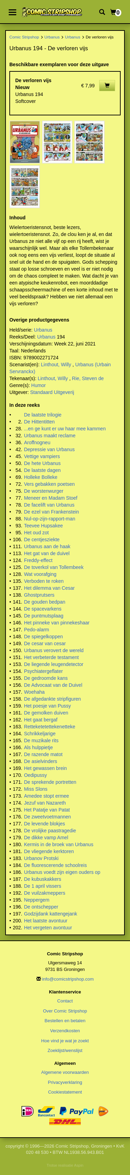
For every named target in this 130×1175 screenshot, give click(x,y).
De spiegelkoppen (43, 636)
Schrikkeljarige (39, 733)
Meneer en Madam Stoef (50, 498)
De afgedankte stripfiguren (52, 699)
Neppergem (36, 900)
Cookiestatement (65, 1092)
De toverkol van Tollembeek (54, 567)
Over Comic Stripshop (65, 1011)
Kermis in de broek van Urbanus (58, 844)
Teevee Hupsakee (43, 525)
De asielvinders (40, 761)
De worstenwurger (43, 491)
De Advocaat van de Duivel (53, 685)
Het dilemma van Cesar (49, 588)
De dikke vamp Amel (46, 837)
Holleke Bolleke (41, 477)
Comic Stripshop (24, 37)
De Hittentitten (39, 421)
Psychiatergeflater (43, 671)
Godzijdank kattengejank (50, 914)
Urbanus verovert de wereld (54, 650)
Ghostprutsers (39, 595)
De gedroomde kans (46, 678)
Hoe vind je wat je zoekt (65, 1040)
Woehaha (34, 692)
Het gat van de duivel (47, 553)
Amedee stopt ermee (46, 796)
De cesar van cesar (45, 643)
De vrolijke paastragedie (50, 830)
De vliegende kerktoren (49, 851)
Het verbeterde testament (51, 657)
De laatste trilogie (42, 415)
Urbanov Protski (41, 858)
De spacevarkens (42, 609)
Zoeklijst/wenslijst (64, 1050)
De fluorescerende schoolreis (55, 865)
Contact (65, 1000)
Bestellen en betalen (65, 1020)
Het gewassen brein (45, 768)
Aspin (78, 1165)
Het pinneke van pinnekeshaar (56, 622)
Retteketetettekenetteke (49, 726)
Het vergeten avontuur (48, 927)
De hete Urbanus (42, 463)
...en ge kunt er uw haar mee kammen (65, 428)
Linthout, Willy (56, 364)
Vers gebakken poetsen (49, 484)
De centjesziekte (42, 539)
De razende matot (43, 754)
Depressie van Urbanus (49, 449)
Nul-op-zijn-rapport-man (49, 518)
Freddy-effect (38, 560)
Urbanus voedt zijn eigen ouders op (62, 872)
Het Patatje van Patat (47, 810)
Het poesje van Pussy (47, 706)
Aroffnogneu (37, 442)
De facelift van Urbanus (49, 505)
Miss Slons (35, 789)
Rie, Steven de (88, 378)
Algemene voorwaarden (65, 1072)
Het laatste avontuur (45, 920)
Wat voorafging (40, 574)
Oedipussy (35, 775)
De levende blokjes (44, 823)
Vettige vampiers (42, 456)
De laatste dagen (42, 470)
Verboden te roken (43, 581)
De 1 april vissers (42, 886)
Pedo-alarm (36, 629)
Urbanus (52, 37)
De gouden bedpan (44, 602)
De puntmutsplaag (43, 616)
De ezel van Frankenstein (51, 512)
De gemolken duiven (46, 713)
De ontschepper (41, 907)
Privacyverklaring (65, 1082)
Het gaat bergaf (41, 719)
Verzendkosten (65, 1030)
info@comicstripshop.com (68, 979)
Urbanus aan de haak (47, 546)
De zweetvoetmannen (47, 816)
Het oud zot (36, 532)
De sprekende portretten (50, 782)
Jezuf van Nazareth (45, 803)
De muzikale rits (41, 740)
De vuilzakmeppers (44, 893)
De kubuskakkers (42, 879)
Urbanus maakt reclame (50, 435)
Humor (38, 385)
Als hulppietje (38, 747)
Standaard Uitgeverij (52, 392)
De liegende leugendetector (53, 664)
